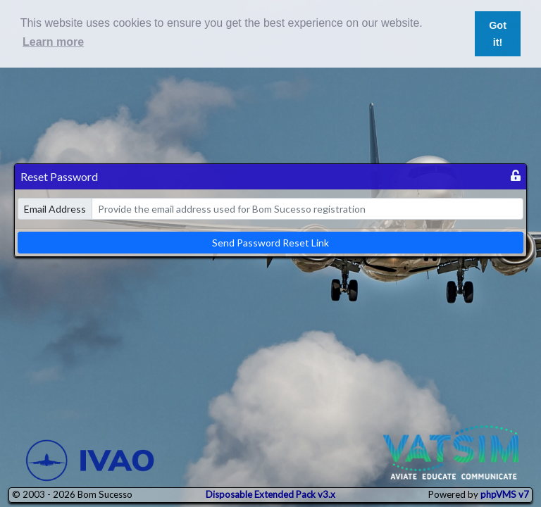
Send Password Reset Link (270, 243)
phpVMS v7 (504, 494)
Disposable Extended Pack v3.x (270, 494)
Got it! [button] (497, 34)
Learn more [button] (53, 42)
